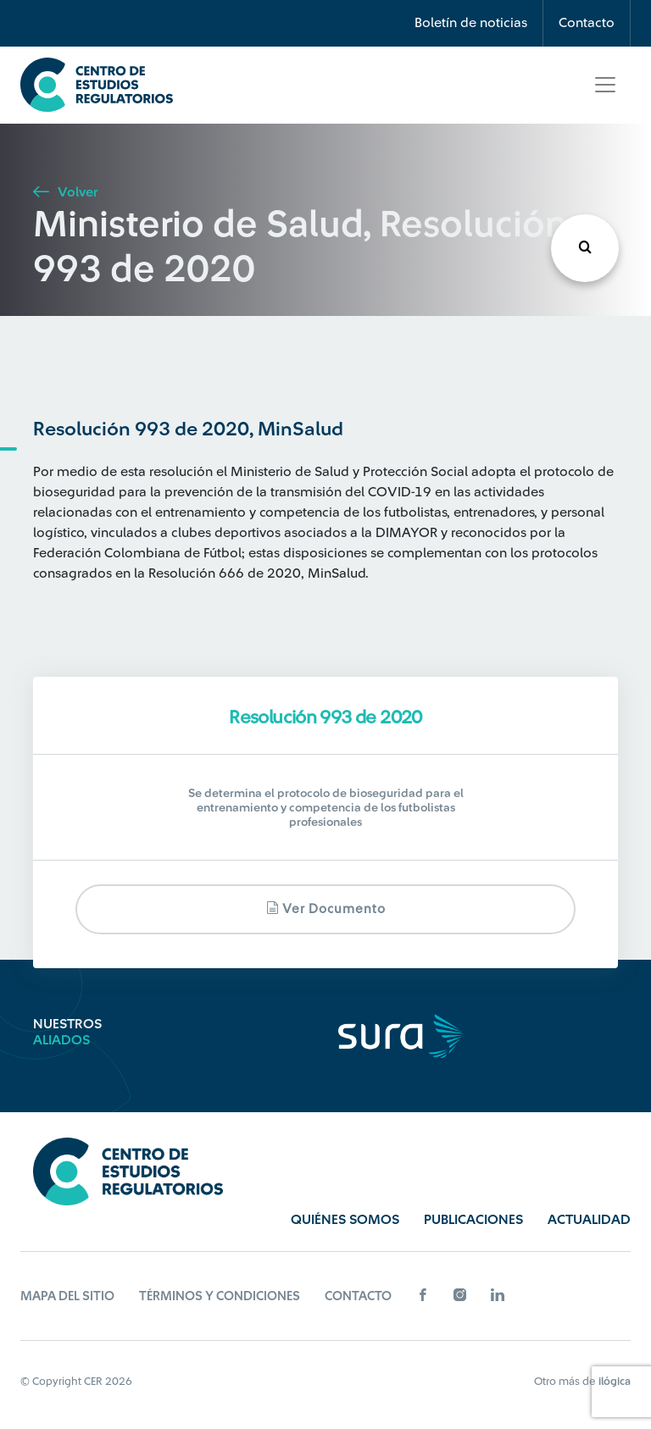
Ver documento (326, 908)
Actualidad (589, 1220)
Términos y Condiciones (219, 1296)
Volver (65, 192)
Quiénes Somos (345, 1220)
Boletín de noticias (471, 23)
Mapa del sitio (67, 1296)
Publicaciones (473, 1220)
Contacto (587, 23)
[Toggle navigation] (605, 84)
